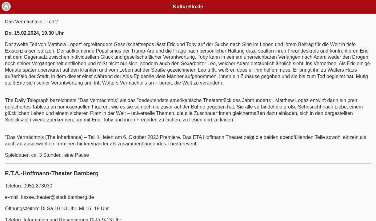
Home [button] (6, 6)
